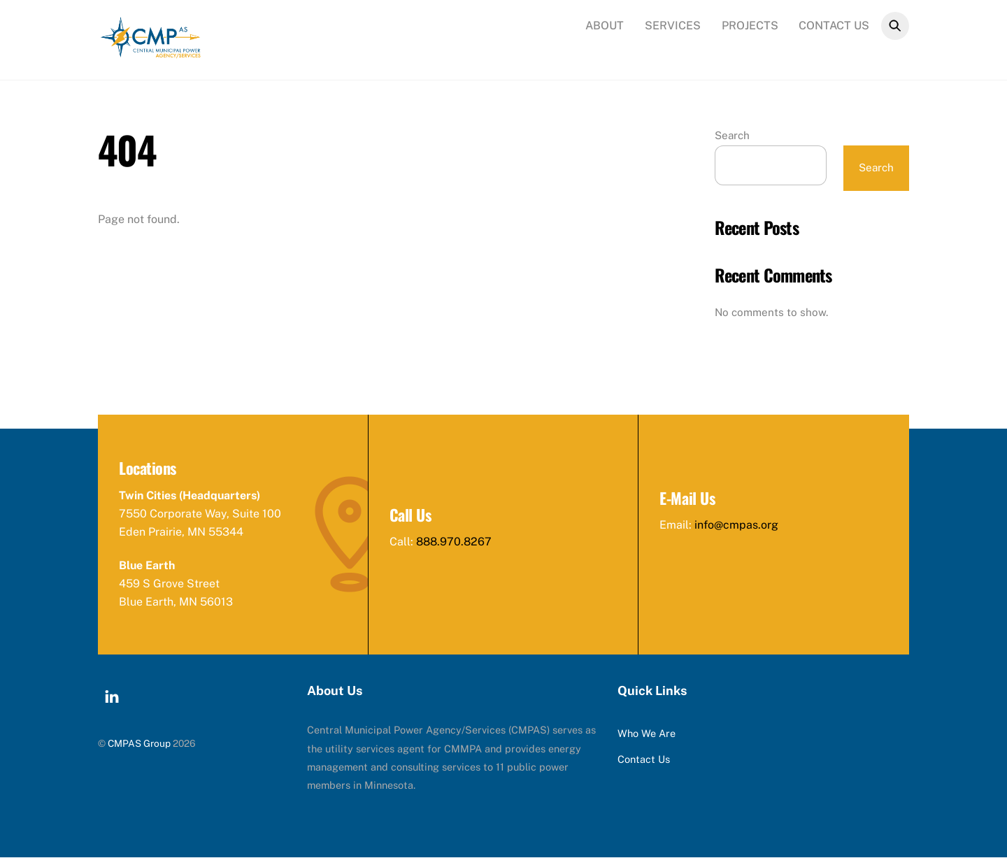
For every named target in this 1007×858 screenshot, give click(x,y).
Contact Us (834, 25)
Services (673, 25)
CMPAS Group (139, 743)
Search (732, 135)
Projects (750, 25)
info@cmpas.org (736, 525)
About (604, 25)
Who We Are (646, 734)
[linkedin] (112, 695)
